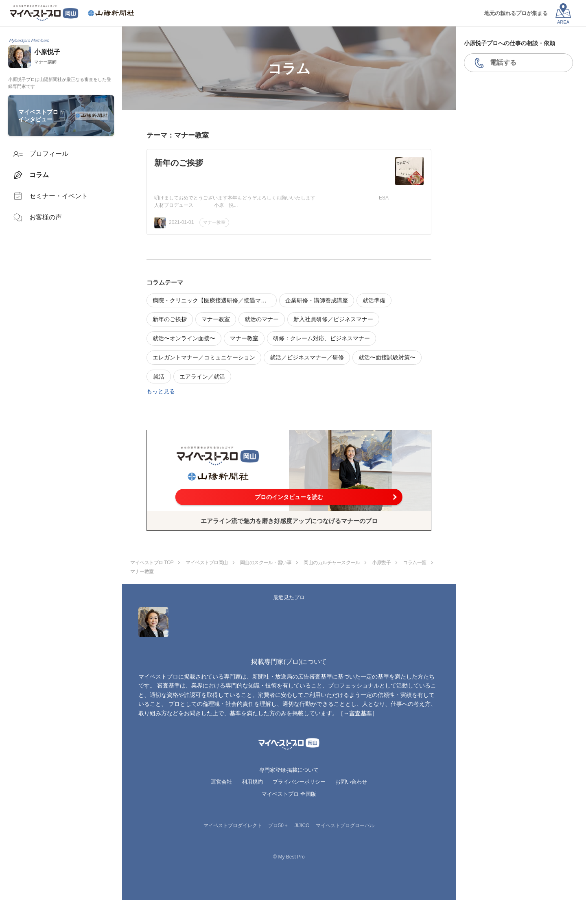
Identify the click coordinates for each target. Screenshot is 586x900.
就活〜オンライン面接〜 (184, 338)
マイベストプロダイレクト (232, 825)
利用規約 (252, 782)
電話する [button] (503, 62)
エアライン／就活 (202, 376)
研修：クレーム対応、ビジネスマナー (321, 338)
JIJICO (302, 825)
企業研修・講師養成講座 (316, 300)
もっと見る (160, 391)
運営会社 (221, 782)
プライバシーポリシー (299, 782)
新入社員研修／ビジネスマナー (333, 319)
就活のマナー (262, 319)
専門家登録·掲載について (289, 770)
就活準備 (374, 300)
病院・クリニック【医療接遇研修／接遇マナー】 (215, 300)
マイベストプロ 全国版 (289, 794)
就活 (158, 376)
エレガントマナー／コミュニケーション (204, 357)
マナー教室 (214, 222)
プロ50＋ (278, 825)
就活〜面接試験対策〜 (387, 357)
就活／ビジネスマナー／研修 (307, 357)
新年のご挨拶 (170, 319)
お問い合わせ (351, 782)
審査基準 (360, 713)
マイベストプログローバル (345, 825)
